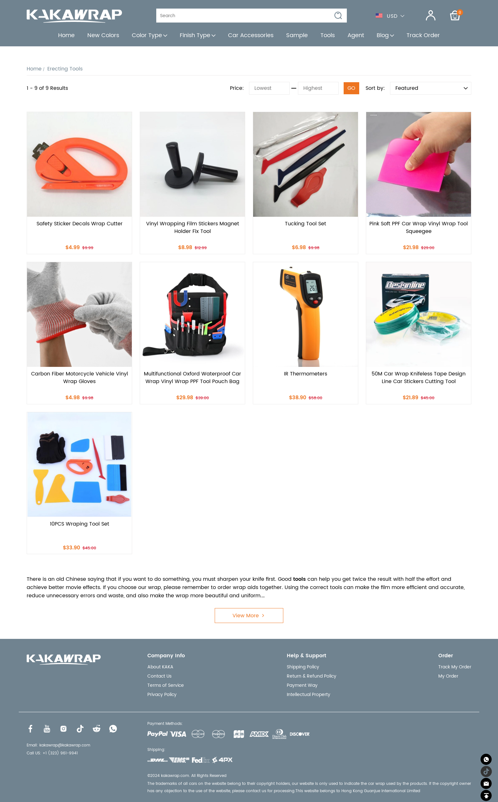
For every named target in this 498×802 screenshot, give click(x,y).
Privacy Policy (162, 694)
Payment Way (302, 685)
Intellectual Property (308, 694)
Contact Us (159, 676)
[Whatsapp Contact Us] (486, 759)
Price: (237, 88)
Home (66, 35)
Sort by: (375, 88)
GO (351, 88)
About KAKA (160, 667)
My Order (448, 676)
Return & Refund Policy (311, 676)
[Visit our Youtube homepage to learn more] (47, 728)
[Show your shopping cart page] (455, 15)
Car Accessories (250, 35)
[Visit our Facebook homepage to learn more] (30, 728)
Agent (355, 35)
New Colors (103, 35)
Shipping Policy (303, 667)
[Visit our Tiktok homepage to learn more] (80, 728)
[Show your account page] (426, 15)
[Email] (486, 783)
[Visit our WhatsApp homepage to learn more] (113, 728)
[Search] (247, 16)
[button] (338, 15)
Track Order (423, 35)
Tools (327, 35)
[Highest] (318, 88)
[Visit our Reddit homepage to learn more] (96, 728)
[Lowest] (269, 88)
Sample (297, 35)
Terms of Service (165, 685)
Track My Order (454, 667)
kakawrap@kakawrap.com (64, 745)
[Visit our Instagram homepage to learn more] (63, 728)
